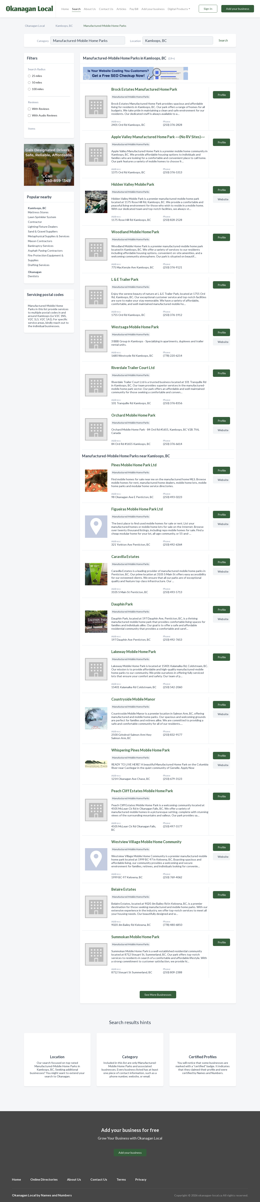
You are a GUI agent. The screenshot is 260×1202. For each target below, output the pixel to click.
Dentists (33, 276)
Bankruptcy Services (40, 245)
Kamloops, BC (64, 25)
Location (135, 41)
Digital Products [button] (178, 9)
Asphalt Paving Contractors (45, 250)
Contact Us (106, 9)
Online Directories (44, 1179)
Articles (121, 9)
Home (65, 9)
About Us (90, 9)
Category (43, 41)
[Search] (223, 40)
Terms (121, 1179)
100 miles (38, 89)
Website (223, 199)
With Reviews (40, 108)
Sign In (208, 8)
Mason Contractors (40, 241)
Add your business (153, 9)
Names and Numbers (56, 1195)
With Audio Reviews (44, 115)
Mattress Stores (38, 212)
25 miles (37, 75)
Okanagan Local (35, 25)
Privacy (140, 1179)
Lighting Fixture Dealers (43, 226)
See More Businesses (157, 994)
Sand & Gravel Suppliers (43, 231)
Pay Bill (134, 9)
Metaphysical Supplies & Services (48, 236)
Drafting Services (38, 265)
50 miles (37, 82)
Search (76, 9)
